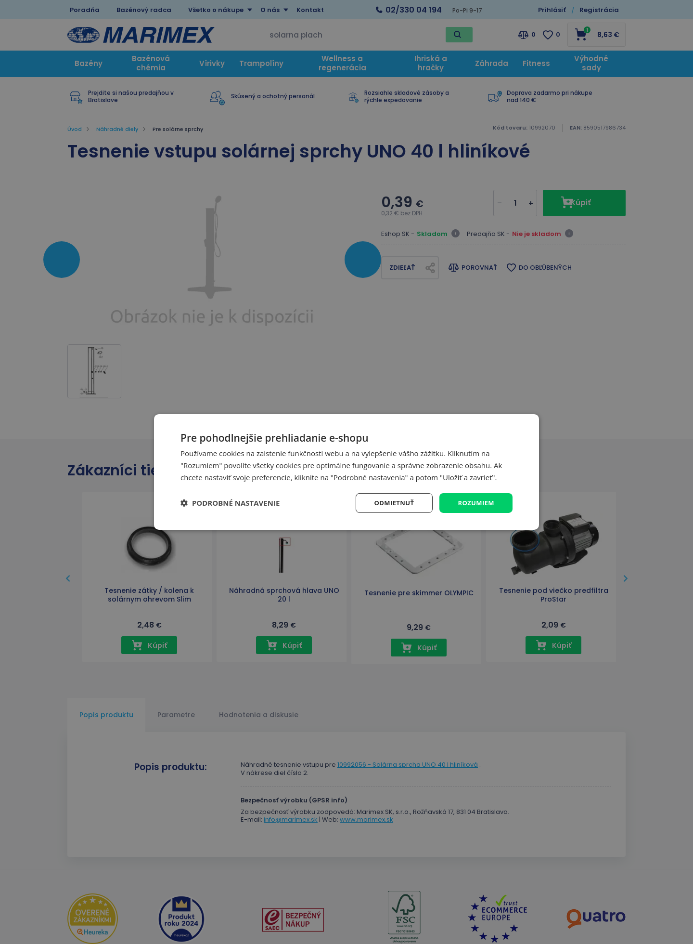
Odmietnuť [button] (390, 502)
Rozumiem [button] (474, 502)
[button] (230, 503)
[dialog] (346, 471)
